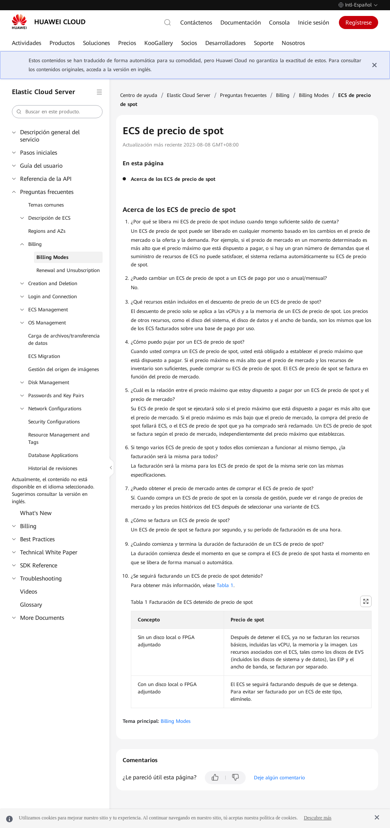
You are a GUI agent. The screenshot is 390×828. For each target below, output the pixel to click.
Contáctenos (196, 22)
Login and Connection (52, 296)
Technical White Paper (48, 552)
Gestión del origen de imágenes (63, 369)
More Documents (42, 617)
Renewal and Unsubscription (68, 270)
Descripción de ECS (49, 218)
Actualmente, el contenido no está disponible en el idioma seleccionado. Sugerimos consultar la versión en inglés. (53, 490)
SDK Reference (38, 565)
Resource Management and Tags (59, 438)
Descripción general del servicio (50, 136)
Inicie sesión (313, 22)
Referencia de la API (46, 179)
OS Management (47, 323)
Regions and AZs (46, 231)
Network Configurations (54, 409)
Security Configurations (54, 422)
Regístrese (358, 22)
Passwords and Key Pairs (56, 395)
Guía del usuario (41, 165)
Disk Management (48, 382)
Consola (279, 22)
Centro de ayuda (138, 95)
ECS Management (48, 310)
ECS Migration (44, 356)
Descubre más (318, 818)
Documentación (240, 22)
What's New (36, 513)
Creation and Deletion (52, 283)
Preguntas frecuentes (47, 192)
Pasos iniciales (38, 152)
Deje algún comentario (279, 778)
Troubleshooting (41, 578)
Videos (28, 591)
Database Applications (53, 455)
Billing (35, 244)
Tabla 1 (225, 585)
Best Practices (37, 539)
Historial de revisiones (52, 468)
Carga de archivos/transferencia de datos (64, 339)
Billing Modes (52, 257)
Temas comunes (46, 205)
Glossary (31, 604)
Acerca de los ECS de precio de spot (173, 179)
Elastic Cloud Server (189, 95)
